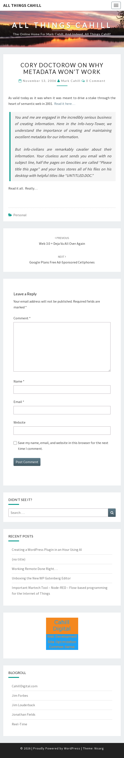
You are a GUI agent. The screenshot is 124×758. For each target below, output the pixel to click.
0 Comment (96, 81)
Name (18, 381)
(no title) (18, 559)
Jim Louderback (23, 705)
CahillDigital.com (24, 686)
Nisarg (99, 748)
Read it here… (64, 103)
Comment (22, 318)
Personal (20, 215)
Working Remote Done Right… (35, 569)
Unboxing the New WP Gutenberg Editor (41, 578)
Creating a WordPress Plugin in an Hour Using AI (47, 549)
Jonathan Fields (23, 714)
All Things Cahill (22, 5)
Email (18, 402)
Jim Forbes (20, 695)
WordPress (72, 748)
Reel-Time (19, 724)
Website (19, 422)
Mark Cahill (71, 81)
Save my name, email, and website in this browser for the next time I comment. (63, 446)
